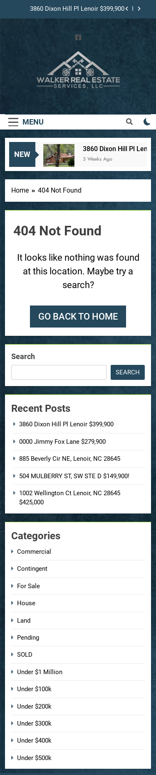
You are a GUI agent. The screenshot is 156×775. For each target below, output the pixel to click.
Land (23, 620)
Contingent (32, 568)
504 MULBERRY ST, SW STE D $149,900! (74, 476)
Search (23, 356)
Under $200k (34, 706)
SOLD (24, 654)
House (26, 603)
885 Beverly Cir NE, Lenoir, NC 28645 (69, 458)
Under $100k (34, 689)
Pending (28, 637)
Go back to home (78, 316)
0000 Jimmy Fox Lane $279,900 (62, 441)
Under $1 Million (39, 672)
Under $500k (34, 758)
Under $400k (34, 740)
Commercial (34, 551)
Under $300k (34, 723)
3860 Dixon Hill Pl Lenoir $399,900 (77, 9)
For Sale (28, 586)
